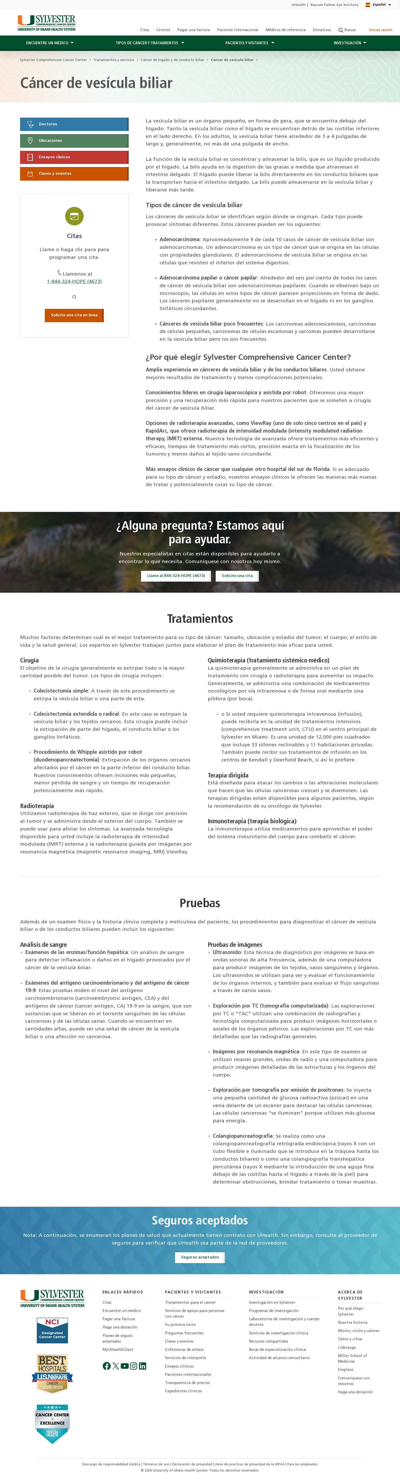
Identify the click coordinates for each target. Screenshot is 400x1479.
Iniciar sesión (377, 30)
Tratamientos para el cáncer (190, 1303)
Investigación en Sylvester (272, 1303)
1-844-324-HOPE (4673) (74, 281)
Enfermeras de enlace (184, 1350)
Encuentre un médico (121, 1311)
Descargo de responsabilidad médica (111, 1464)
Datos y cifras (350, 1339)
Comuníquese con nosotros (354, 1381)
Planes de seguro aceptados (117, 1339)
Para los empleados (302, 1464)
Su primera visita (180, 1325)
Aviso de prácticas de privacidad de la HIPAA (250, 1464)
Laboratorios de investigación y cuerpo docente (284, 1322)
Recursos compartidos (268, 1342)
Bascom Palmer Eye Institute (335, 5)
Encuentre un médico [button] (47, 43)
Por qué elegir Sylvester (350, 1311)
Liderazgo (347, 1348)
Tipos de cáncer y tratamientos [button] (147, 43)
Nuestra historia (352, 1323)
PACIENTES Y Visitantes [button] (247, 43)
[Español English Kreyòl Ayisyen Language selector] (378, 5)
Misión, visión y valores (358, 1331)
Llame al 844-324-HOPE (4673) (176, 576)
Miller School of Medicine (352, 1359)
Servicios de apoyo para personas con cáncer (194, 1314)
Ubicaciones (44, 141)
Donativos (322, 30)
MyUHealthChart (117, 1350)
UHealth (298, 5)
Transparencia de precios (187, 1383)
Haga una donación (119, 1327)
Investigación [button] (347, 43)
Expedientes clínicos (183, 1391)
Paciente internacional (237, 30)
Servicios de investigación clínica (278, 1333)
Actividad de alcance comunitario (279, 1358)
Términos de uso (156, 1464)
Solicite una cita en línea (74, 315)
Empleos (345, 1370)
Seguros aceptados (200, 1257)
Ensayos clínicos (48, 157)
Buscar (347, 30)
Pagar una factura (193, 30)
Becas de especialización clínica (277, 1350)
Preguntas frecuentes (184, 1333)
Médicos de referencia (286, 30)
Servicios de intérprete (185, 1358)
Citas (144, 30)
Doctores (41, 124)
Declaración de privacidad (192, 1464)
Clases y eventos (49, 174)
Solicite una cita (237, 576)
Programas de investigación (274, 1311)
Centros (163, 30)
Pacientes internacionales (188, 1375)
